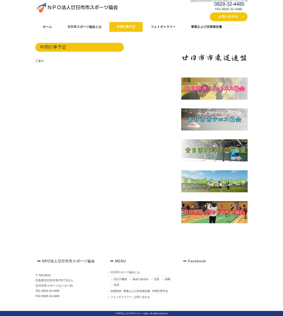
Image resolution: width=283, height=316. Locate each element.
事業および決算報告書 (206, 26)
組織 (167, 279)
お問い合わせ (142, 297)
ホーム (47, 26)
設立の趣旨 (120, 279)
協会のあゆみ (141, 279)
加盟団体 (116, 291)
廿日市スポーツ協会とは (84, 26)
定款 (156, 279)
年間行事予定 (126, 26)
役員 (116, 284)
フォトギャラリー (163, 26)
